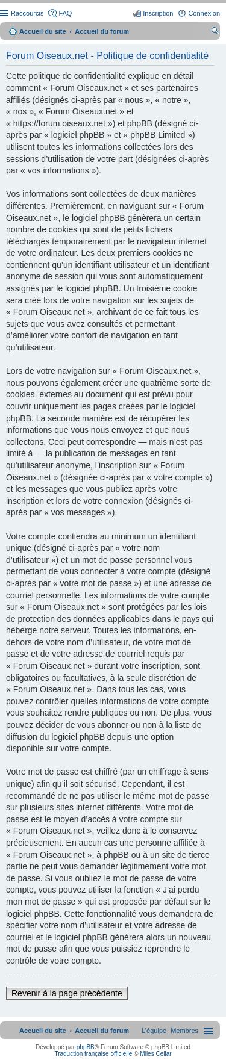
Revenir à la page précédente (66, 993)
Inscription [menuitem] (158, 13)
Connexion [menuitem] (204, 13)
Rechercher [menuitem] (215, 32)
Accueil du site (42, 31)
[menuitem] (184, 1030)
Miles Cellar (155, 1053)
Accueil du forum (102, 31)
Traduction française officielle (93, 1053)
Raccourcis (27, 13)
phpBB (86, 1047)
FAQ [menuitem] (65, 13)
